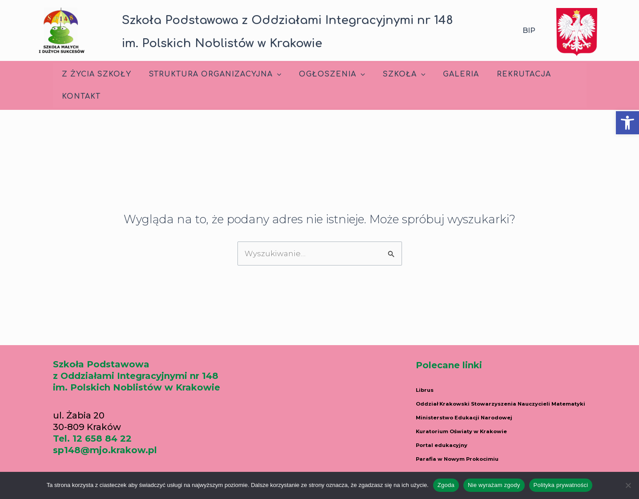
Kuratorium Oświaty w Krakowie (492, 438)
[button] (627, 122)
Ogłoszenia (323, 74)
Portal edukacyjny (458, 451)
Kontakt (79, 97)
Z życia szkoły (94, 74)
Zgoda (446, 485)
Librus (430, 388)
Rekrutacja (504, 74)
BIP (528, 30)
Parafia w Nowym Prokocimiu (486, 463)
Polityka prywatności (561, 485)
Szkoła (391, 74)
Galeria (445, 74)
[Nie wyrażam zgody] (627, 485)
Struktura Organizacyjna (210, 74)
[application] (271, 74)
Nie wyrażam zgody (494, 485)
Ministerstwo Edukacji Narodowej (496, 426)
